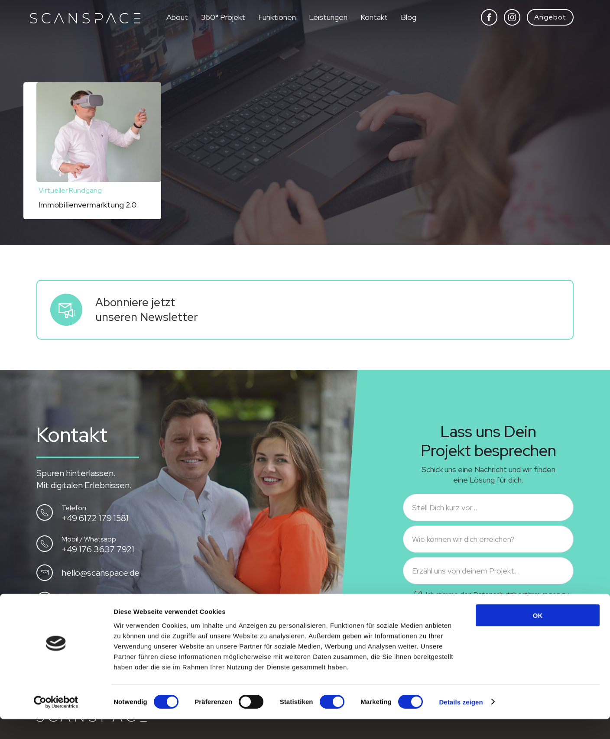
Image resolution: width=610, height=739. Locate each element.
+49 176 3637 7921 (98, 549)
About (177, 17)
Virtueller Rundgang (70, 190)
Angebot (550, 17)
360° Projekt (223, 17)
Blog (408, 17)
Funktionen (277, 17)
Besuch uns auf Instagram (112, 600)
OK (538, 635)
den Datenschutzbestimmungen (510, 594)
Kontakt (374, 17)
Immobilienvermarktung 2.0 (87, 205)
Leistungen (328, 17)
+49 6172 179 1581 (95, 518)
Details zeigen (461, 722)
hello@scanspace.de (101, 572)
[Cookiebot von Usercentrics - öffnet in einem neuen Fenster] (56, 722)
